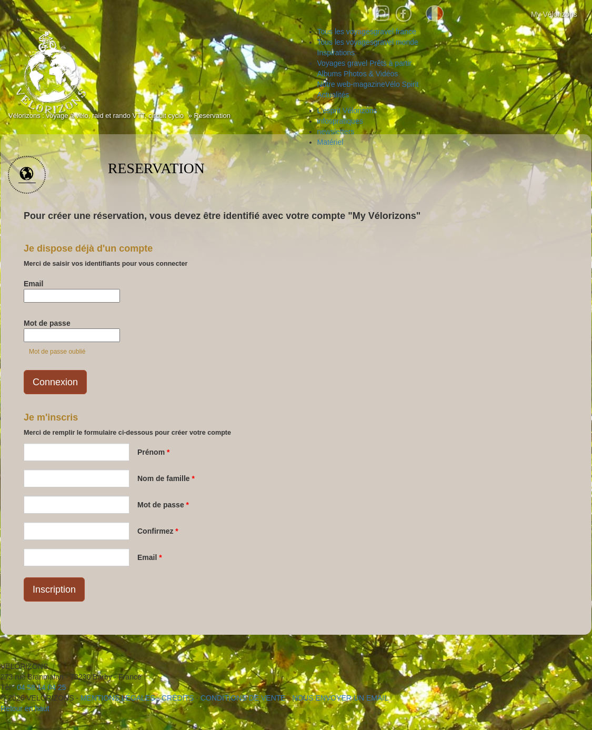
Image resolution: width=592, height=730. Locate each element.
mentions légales (118, 698)
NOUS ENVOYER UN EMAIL (340, 698)
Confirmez (157, 531)
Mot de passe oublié (57, 351)
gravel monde (367, 42)
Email (33, 283)
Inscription (54, 589)
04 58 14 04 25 (41, 687)
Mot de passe (47, 323)
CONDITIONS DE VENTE (243, 698)
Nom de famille (166, 478)
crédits (178, 698)
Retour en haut (25, 708)
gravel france (366, 31)
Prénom (153, 452)
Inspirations (336, 52)
